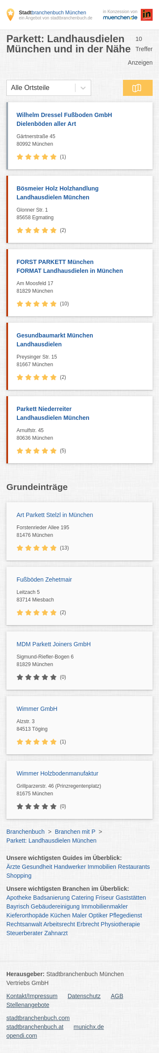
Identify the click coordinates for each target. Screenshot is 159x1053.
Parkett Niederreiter (80, 413)
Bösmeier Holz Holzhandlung (80, 193)
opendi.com (21, 1035)
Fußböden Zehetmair (44, 579)
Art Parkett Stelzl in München (55, 515)
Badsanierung (51, 897)
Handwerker (70, 866)
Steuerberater (24, 933)
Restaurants (134, 866)
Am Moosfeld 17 (82, 287)
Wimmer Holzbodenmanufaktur (57, 773)
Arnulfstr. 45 (82, 434)
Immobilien (101, 866)
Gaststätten (131, 897)
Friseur (104, 897)
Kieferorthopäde (27, 915)
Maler (79, 915)
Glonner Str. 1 (82, 214)
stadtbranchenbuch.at (35, 1026)
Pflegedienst (125, 915)
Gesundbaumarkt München (80, 340)
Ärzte (13, 866)
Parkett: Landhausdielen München (51, 840)
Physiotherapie (120, 924)
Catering (82, 897)
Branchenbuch (25, 831)
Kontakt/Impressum (32, 996)
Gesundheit (37, 866)
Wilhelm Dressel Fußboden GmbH (80, 120)
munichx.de (89, 1026)
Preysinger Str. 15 (82, 361)
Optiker (98, 915)
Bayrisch (17, 906)
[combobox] (11, 88)
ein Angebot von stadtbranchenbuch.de (55, 18)
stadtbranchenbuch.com (38, 1018)
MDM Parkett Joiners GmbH (54, 644)
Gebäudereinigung (55, 906)
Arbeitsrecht (59, 924)
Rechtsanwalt (24, 924)
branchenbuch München (52, 13)
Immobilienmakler (104, 906)
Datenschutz (84, 996)
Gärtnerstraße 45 (82, 140)
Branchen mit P (75, 831)
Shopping (18, 875)
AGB (117, 996)
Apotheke (18, 897)
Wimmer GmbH (37, 708)
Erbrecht (88, 924)
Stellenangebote (27, 1004)
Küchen (60, 915)
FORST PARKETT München (80, 266)
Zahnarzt (56, 933)
